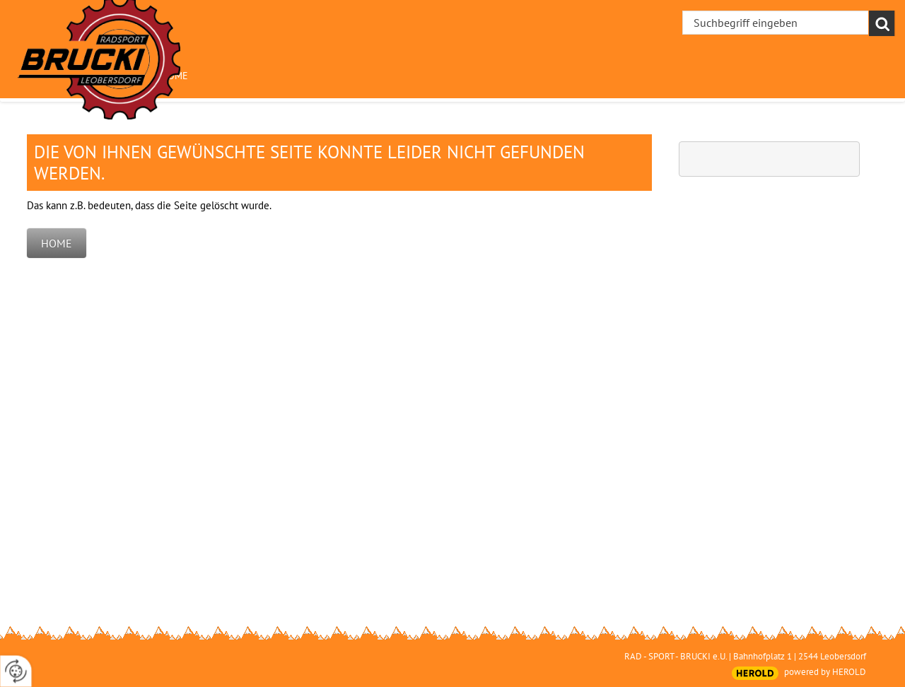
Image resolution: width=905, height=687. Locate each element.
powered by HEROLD (825, 672)
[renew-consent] (16, 671)
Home (56, 243)
